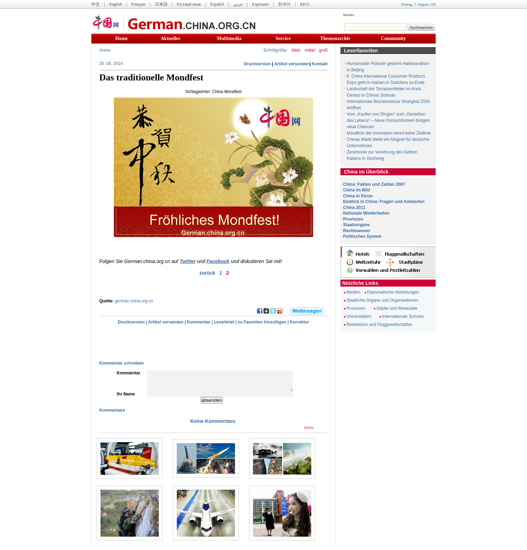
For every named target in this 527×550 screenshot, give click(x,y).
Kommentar (198, 322)
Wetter (348, 15)
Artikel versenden (292, 63)
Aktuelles (170, 38)
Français (138, 4)
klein (296, 50)
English (115, 4)
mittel (310, 50)
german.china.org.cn (134, 301)
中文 (95, 4)
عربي (238, 4)
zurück (207, 273)
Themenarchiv (335, 38)
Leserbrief (224, 322)
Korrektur (299, 322)
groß (323, 50)
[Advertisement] (172, 342)
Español (217, 4)
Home (121, 38)
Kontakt (320, 63)
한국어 (284, 4)
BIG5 (305, 4)
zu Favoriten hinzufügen (262, 322)
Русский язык (189, 4)
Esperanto (260, 4)
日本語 (161, 4)
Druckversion (257, 63)
